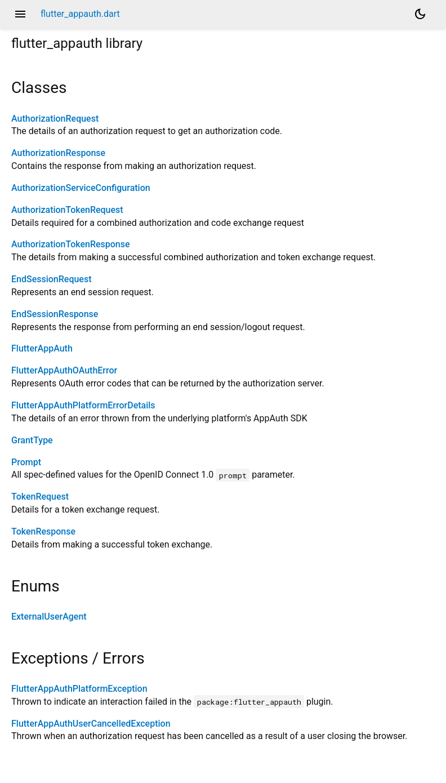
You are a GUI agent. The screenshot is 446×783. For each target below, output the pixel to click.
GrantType (32, 440)
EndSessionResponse (54, 314)
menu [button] (20, 14)
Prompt (26, 462)
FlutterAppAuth (42, 348)
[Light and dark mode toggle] (420, 14)
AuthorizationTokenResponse (70, 244)
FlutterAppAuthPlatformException (79, 688)
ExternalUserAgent (49, 616)
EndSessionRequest (51, 279)
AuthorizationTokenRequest (67, 209)
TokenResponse (43, 531)
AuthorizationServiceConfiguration (80, 188)
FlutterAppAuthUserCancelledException (91, 723)
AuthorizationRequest (55, 118)
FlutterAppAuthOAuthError (64, 370)
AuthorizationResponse (58, 153)
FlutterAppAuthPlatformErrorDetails (83, 405)
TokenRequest (40, 496)
